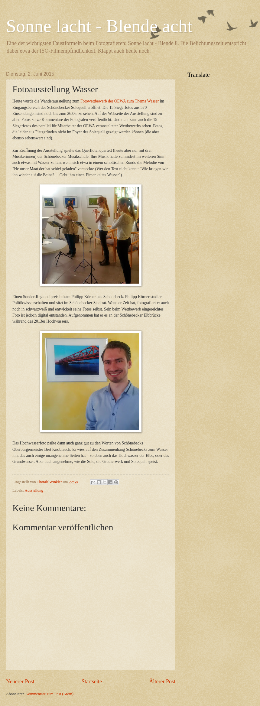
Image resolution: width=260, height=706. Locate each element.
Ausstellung (33, 490)
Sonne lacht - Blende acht (99, 26)
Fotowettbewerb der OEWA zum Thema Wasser (119, 101)
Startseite (92, 681)
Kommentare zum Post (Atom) (49, 694)
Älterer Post (162, 681)
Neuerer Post (20, 681)
